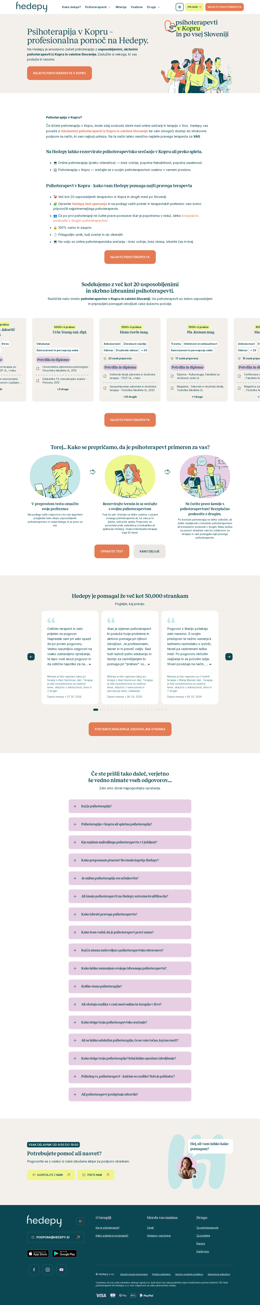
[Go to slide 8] (122, 710)
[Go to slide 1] (95, 710)
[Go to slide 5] (111, 710)
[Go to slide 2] (101, 710)
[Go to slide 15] (148, 710)
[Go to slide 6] (115, 710)
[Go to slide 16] (151, 710)
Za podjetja (203, 1235)
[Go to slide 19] (162, 710)
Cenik (150, 1227)
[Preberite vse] (90, 664)
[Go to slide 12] (137, 710)
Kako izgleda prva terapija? (112, 1235)
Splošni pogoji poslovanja (134, 1274)
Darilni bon (202, 1251)
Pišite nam (96, 1175)
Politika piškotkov (161, 1274)
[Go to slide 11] (133, 710)
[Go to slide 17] (155, 710)
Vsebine (137, 7)
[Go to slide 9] (126, 710)
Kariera (200, 1243)
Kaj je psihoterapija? (108, 1227)
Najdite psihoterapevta (224, 7)
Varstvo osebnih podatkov (189, 1274)
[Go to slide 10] (130, 710)
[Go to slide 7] (119, 710)
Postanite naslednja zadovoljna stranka (130, 729)
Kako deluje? (71, 7)
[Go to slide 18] (158, 710)
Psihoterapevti (98, 7)
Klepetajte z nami (51, 1175)
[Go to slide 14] (144, 710)
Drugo (154, 7)
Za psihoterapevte (207, 1227)
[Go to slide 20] (166, 710)
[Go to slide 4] (108, 710)
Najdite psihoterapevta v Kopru (59, 73)
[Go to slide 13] (140, 710)
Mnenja (121, 7)
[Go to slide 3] (104, 710)
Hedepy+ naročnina (159, 1235)
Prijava (194, 7)
